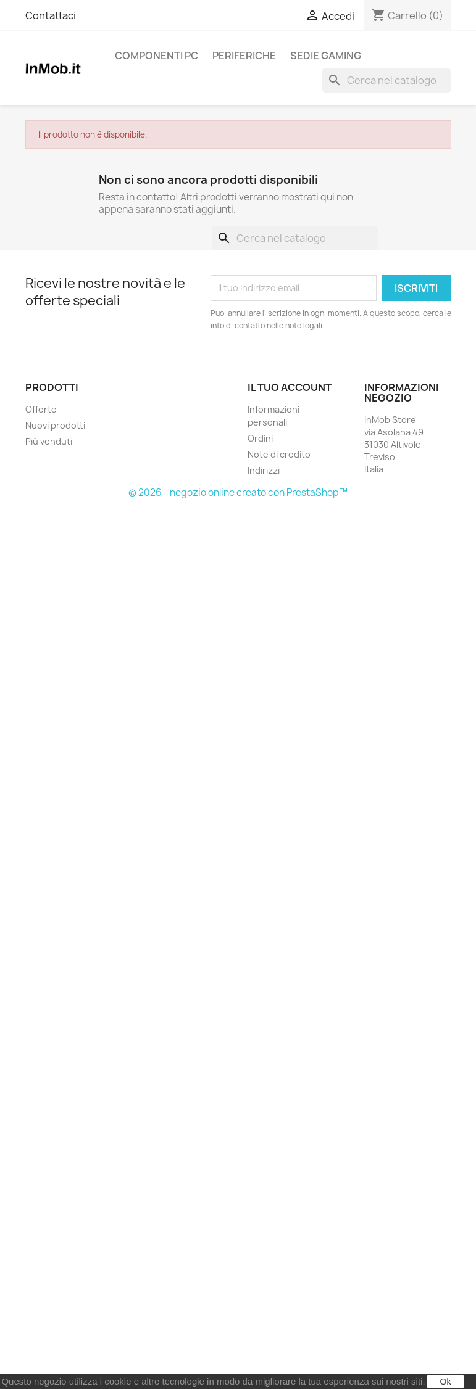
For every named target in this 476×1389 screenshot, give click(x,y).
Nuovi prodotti (55, 425)
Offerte (41, 409)
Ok (445, 1382)
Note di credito (279, 454)
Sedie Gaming (325, 55)
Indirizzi (264, 470)
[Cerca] (386, 80)
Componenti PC (156, 55)
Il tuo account (290, 387)
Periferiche (244, 55)
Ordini (260, 438)
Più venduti (48, 441)
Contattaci (50, 15)
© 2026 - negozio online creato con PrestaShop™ (238, 492)
